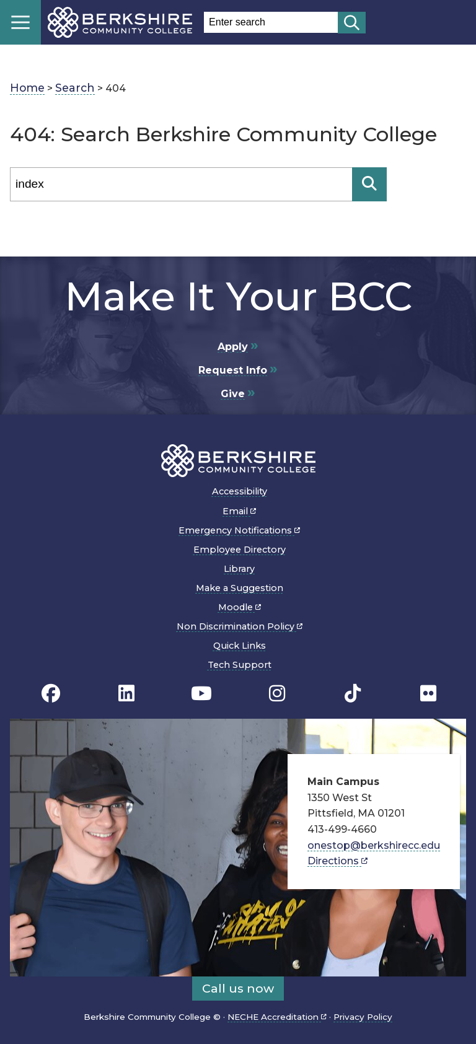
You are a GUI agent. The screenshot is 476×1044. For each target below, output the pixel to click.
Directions (337, 861)
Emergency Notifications (239, 530)
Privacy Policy (362, 1017)
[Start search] (352, 22)
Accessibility (239, 491)
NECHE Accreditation (277, 1017)
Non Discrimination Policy (239, 626)
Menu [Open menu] (20, 22)
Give (233, 394)
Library (239, 568)
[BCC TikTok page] (353, 694)
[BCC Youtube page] (201, 694)
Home (27, 87)
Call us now (238, 988)
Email (239, 511)
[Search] (181, 184)
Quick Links (239, 645)
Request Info (232, 370)
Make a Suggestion (239, 588)
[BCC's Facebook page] (51, 694)
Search (75, 87)
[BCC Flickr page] (428, 694)
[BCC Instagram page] (277, 694)
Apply (233, 347)
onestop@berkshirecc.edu (373, 845)
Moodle (239, 607)
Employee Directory (239, 549)
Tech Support (239, 664)
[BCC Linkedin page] (126, 694)
